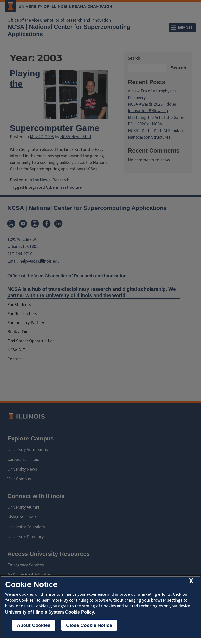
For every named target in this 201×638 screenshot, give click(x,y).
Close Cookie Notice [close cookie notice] (89, 625)
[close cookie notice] (191, 581)
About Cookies (33, 625)
